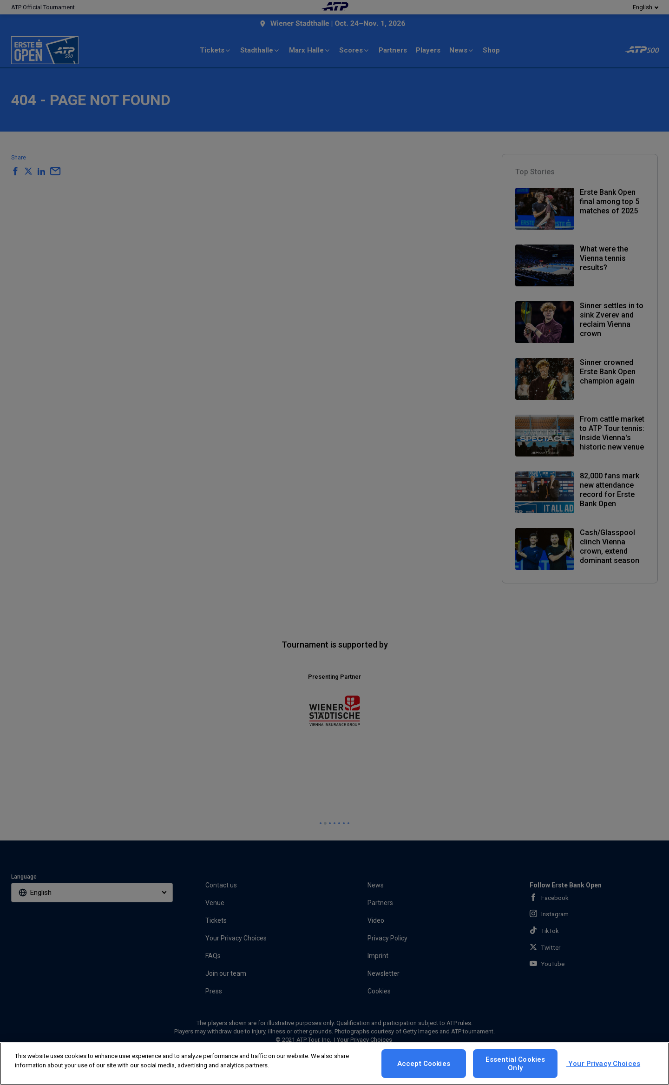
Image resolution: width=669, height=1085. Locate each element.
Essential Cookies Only (515, 1063)
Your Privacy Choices (603, 1063)
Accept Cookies (423, 1063)
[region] (334, 1063)
